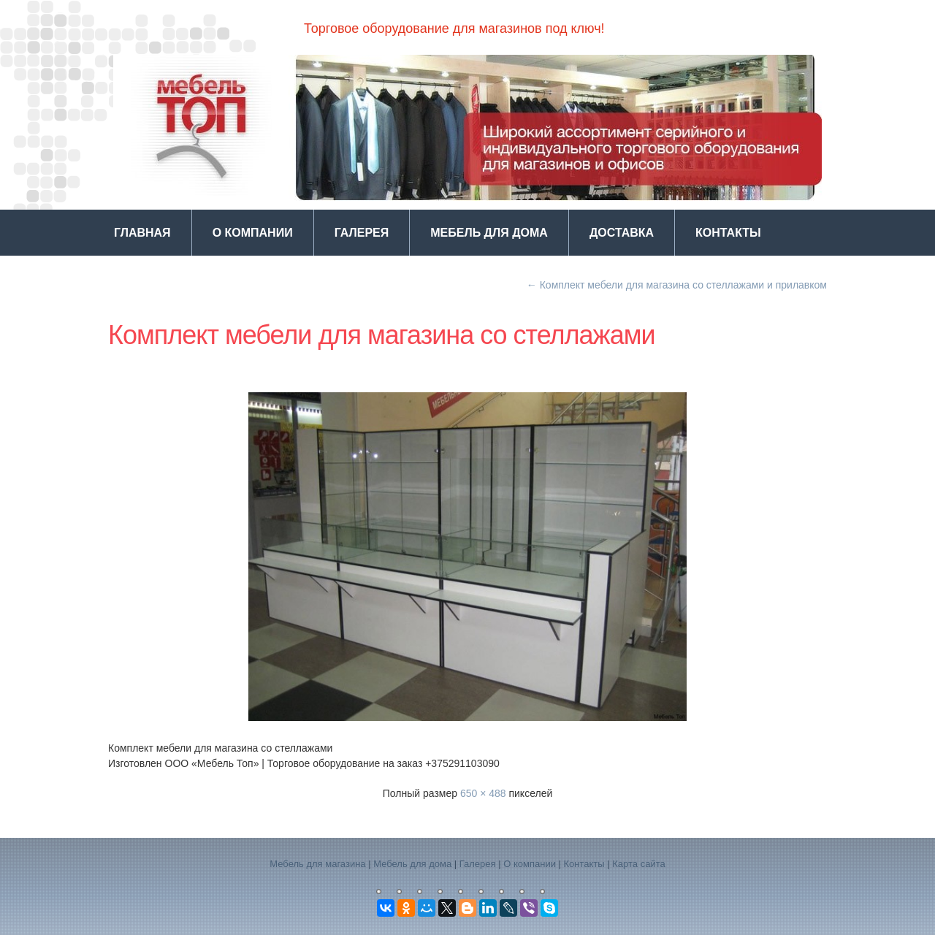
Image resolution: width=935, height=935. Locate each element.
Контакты (728, 232)
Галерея (362, 232)
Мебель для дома (489, 232)
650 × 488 (483, 793)
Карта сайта (638, 863)
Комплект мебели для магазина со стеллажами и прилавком (677, 285)
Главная (142, 232)
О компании (253, 232)
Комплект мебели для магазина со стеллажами (381, 335)
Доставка (621, 232)
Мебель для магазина (317, 863)
